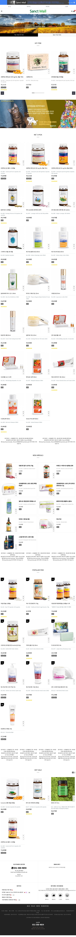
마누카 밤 (58, 519)
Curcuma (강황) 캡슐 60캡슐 (8, 803)
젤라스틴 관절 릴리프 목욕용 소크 (27, 501)
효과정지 (74, 772)
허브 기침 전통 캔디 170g (32, 603)
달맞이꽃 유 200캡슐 (6, 210)
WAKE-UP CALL (55, 803)
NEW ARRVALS (38, 455)
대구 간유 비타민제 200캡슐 (32, 803)
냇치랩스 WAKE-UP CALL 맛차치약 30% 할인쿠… (13, 892)
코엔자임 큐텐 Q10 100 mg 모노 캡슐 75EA (12, 77)
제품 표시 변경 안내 (6, 897)
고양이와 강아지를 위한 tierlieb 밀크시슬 (11, 645)
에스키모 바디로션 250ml (57, 251)
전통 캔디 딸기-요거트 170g (26, 465)
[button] (69, 24)
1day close (71, 2)
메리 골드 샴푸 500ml (31, 377)
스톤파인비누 (29, 77)
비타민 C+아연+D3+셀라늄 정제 (64, 465)
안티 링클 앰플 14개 (56, 335)
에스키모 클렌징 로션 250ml (33, 251)
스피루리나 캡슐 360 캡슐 (7, 251)
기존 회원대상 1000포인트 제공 (9, 899)
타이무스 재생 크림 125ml (32, 293)
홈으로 (28, 906)
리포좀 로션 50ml (55, 293)
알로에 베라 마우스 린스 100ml (8, 293)
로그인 (9, 6)
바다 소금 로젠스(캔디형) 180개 (33, 210)
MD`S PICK (38, 134)
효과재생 (73, 772)
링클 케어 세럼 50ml (6, 335)
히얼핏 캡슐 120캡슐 (6, 603)
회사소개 (33, 906)
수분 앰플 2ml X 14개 (6, 377)
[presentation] (2, 93)
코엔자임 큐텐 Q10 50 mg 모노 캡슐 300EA (61, 168)
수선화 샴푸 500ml (5, 419)
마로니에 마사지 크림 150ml (58, 377)
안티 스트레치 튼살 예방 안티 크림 (59, 687)
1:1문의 (66, 6)
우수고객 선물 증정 (6, 895)
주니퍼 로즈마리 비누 (56, 645)
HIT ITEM (38, 43)
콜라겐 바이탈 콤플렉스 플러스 (64, 501)
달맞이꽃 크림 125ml (31, 335)
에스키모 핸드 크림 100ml (32, 687)
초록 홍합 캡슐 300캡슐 (57, 77)
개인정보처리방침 (45, 906)
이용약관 (38, 906)
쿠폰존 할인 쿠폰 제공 (6, 890)
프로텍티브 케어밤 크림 (6, 729)
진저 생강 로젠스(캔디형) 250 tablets (60, 210)
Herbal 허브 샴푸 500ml (32, 419)
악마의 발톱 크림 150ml (32, 645)
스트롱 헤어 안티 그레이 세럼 (26, 537)
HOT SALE (38, 770)
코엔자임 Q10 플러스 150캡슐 (8, 168)
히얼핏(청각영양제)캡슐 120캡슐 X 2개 (60, 603)
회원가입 (28, 6)
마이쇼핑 (47, 6)
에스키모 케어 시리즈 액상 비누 (8, 687)
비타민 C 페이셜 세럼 (24, 519)
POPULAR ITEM (38, 570)
